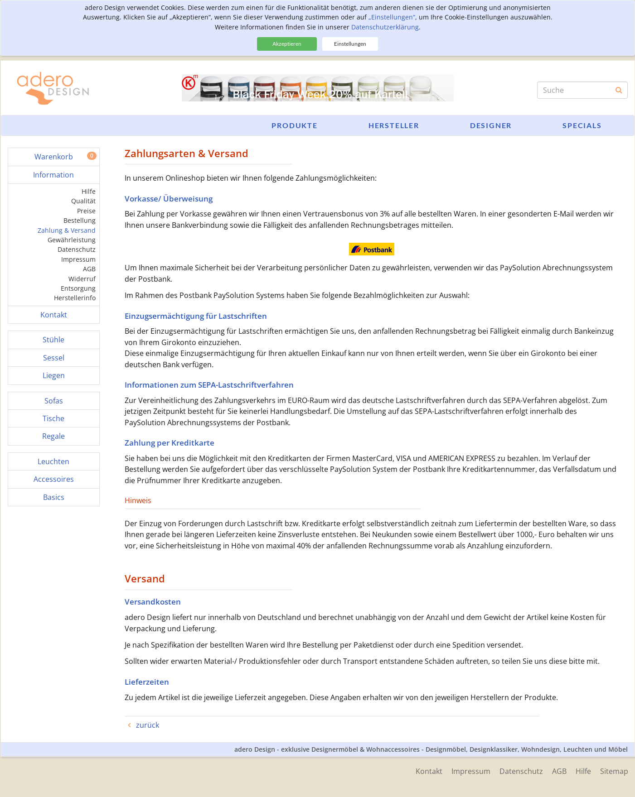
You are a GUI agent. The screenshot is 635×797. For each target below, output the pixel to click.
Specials (581, 125)
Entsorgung (78, 288)
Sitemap (614, 771)
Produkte (294, 125)
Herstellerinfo (75, 297)
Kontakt (429, 771)
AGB (89, 268)
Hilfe (89, 191)
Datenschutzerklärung (385, 27)
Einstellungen (350, 43)
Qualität (83, 201)
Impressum (78, 259)
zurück (146, 725)
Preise (86, 210)
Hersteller (393, 125)
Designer (491, 125)
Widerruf (82, 278)
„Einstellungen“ (391, 17)
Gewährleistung (72, 239)
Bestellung (79, 220)
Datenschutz (77, 249)
